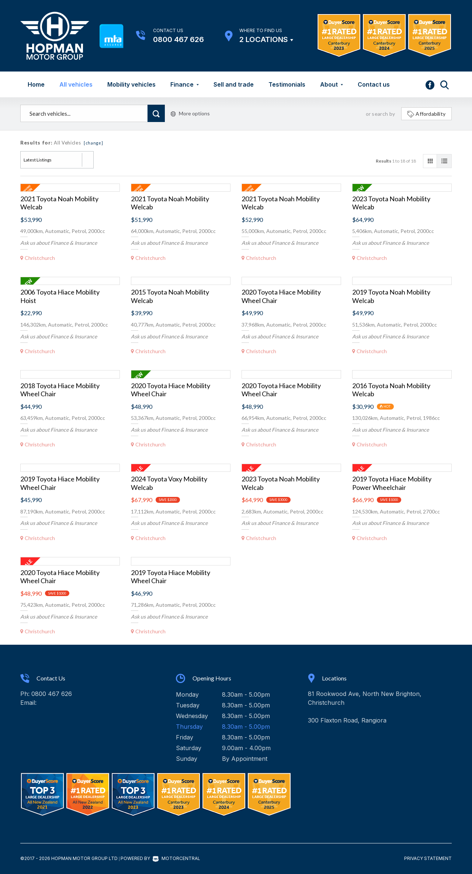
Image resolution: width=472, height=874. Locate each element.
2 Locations (263, 39)
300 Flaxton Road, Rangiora (347, 720)
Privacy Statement (428, 858)
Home (36, 84)
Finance (184, 84)
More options (190, 113)
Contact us (374, 84)
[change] (93, 142)
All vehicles (76, 84)
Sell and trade (234, 84)
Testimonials (286, 84)
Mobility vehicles (131, 84)
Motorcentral (176, 858)
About (331, 84)
